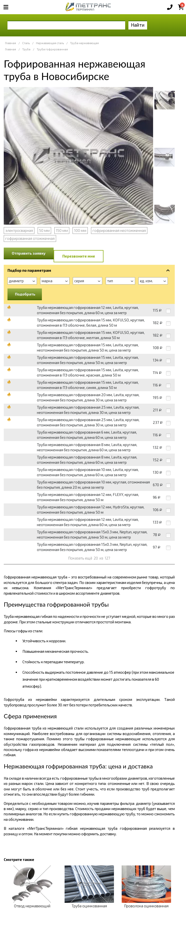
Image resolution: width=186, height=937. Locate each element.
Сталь (26, 43)
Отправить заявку (29, 253)
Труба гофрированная (52, 49)
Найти (138, 25)
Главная (10, 43)
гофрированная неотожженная (119, 230)
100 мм (80, 230)
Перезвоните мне (78, 256)
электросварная (19, 230)
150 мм (62, 230)
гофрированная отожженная (30, 238)
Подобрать (25, 294)
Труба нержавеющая (84, 43)
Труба (26, 49)
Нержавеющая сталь (50, 43)
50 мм (44, 230)
